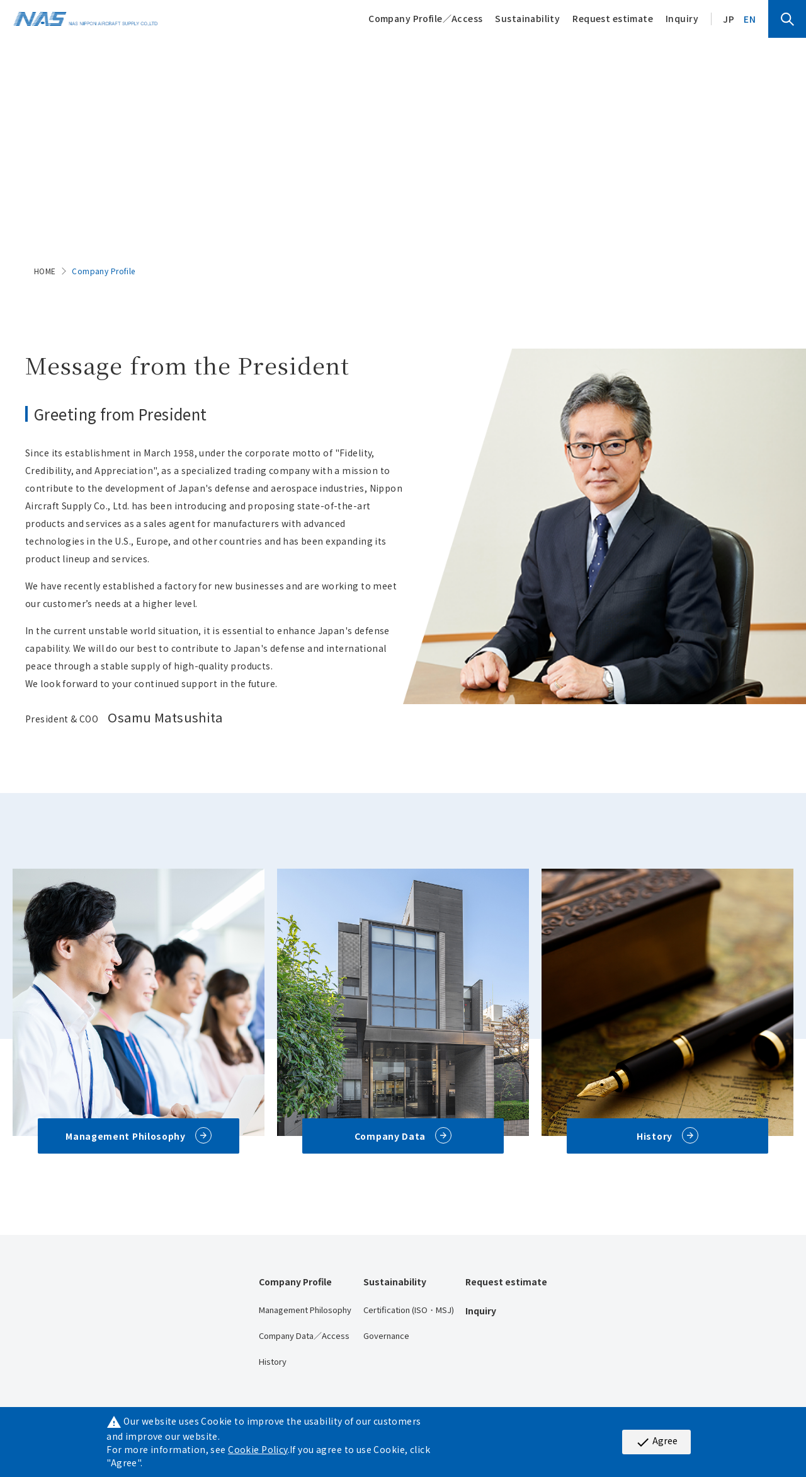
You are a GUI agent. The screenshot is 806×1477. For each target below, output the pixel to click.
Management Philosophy (125, 1136)
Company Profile (295, 1281)
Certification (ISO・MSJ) (408, 1310)
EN (750, 19)
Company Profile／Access (425, 18)
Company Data (390, 1136)
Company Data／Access (304, 1335)
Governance (386, 1335)
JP (728, 19)
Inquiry (682, 18)
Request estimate (612, 18)
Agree (656, 1441)
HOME (45, 270)
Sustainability (527, 18)
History (655, 1136)
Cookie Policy (257, 1449)
